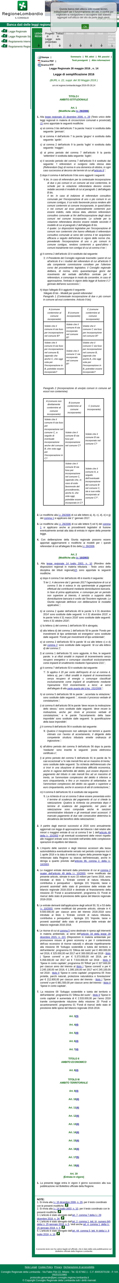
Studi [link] (100, 33)
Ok (85, 26)
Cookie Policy (45, 1267)
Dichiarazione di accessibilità (78, 1267)
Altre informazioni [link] (101, 60)
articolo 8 (99, 170)
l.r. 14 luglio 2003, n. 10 (65, 1208)
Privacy (58, 1267)
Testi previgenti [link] (80, 60)
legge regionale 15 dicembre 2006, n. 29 (67, 116)
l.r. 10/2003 (82, 557)
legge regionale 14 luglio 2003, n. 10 (69, 563)
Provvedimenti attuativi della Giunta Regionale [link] (111, 39)
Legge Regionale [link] (14, 31)
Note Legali (31, 1267)
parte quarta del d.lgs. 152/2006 (84, 688)
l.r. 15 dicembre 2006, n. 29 (67, 1202)
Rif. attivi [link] (89, 56)
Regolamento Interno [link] (16, 41)
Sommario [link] (76, 56)
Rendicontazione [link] (80, 33)
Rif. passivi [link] (103, 56)
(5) (77, 1157)
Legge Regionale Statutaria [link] (19, 36)
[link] (22, 19)
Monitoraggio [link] (70, 33)
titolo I (79, 966)
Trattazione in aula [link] (59, 36)
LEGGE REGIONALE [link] (38, 35)
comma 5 (65, 930)
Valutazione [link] (91, 33)
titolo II (107, 960)
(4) (76, 1024)
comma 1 (49, 518)
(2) (75, 570)
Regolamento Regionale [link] (17, 46)
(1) (41, 123)
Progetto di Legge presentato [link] (49, 37)
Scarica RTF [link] (46, 65)
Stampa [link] (43, 57)
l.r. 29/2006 (82, 111)
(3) (76, 1016)
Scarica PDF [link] (46, 61)
